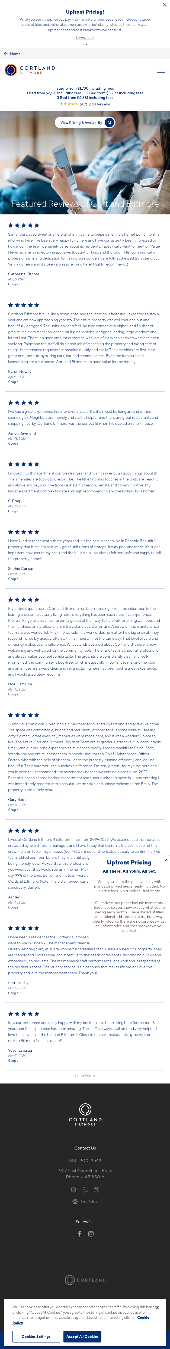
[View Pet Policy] (85, 1201)
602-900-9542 (85, 1160)
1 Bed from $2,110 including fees (54, 92)
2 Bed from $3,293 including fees (114, 92)
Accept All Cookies (82, 1336)
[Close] (157, 1308)
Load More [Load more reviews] (85, 1075)
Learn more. (85, 37)
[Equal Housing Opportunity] (73, 1189)
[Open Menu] (161, 70)
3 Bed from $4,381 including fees (85, 97)
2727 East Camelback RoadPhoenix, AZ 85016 (85, 1173)
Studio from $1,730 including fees (85, 88)
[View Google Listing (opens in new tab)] (85, 104)
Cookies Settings (36, 1336)
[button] (84, 44)
